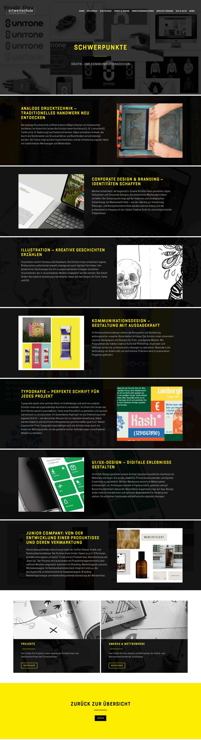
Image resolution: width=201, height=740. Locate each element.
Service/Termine (164, 11)
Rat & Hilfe (181, 11)
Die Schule (92, 11)
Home (81, 11)
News (192, 11)
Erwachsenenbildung (143, 11)
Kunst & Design (121, 11)
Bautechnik (106, 11)
